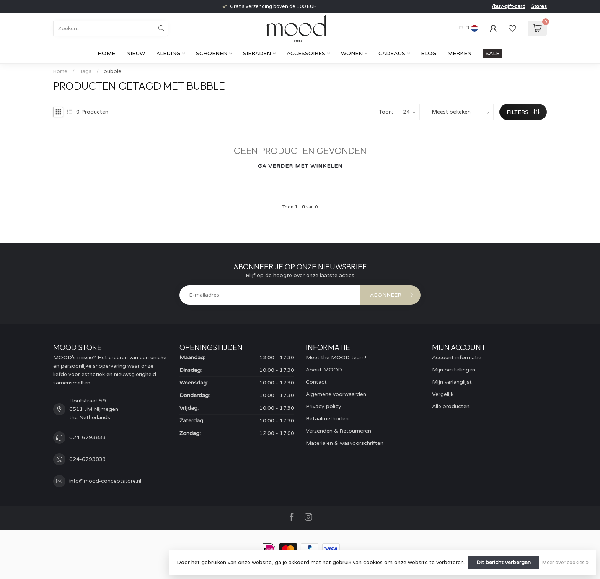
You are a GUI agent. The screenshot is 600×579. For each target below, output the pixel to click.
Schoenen (211, 53)
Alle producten (451, 406)
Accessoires (306, 53)
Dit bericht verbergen (503, 562)
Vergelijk (442, 394)
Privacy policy (323, 406)
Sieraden (257, 53)
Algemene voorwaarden (336, 394)
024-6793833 (87, 437)
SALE (492, 53)
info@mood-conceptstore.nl (105, 481)
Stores (539, 6)
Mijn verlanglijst (452, 382)
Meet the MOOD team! (336, 357)
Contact (316, 382)
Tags (85, 71)
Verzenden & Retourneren (338, 431)
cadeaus (391, 53)
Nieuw (135, 53)
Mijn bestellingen (453, 370)
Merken (459, 53)
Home (106, 53)
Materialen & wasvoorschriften (344, 443)
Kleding (168, 53)
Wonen (352, 53)
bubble (112, 71)
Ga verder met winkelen (300, 166)
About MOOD (324, 370)
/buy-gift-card (508, 6)
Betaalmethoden (327, 418)
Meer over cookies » (565, 563)
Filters (523, 112)
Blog (428, 53)
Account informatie (456, 357)
